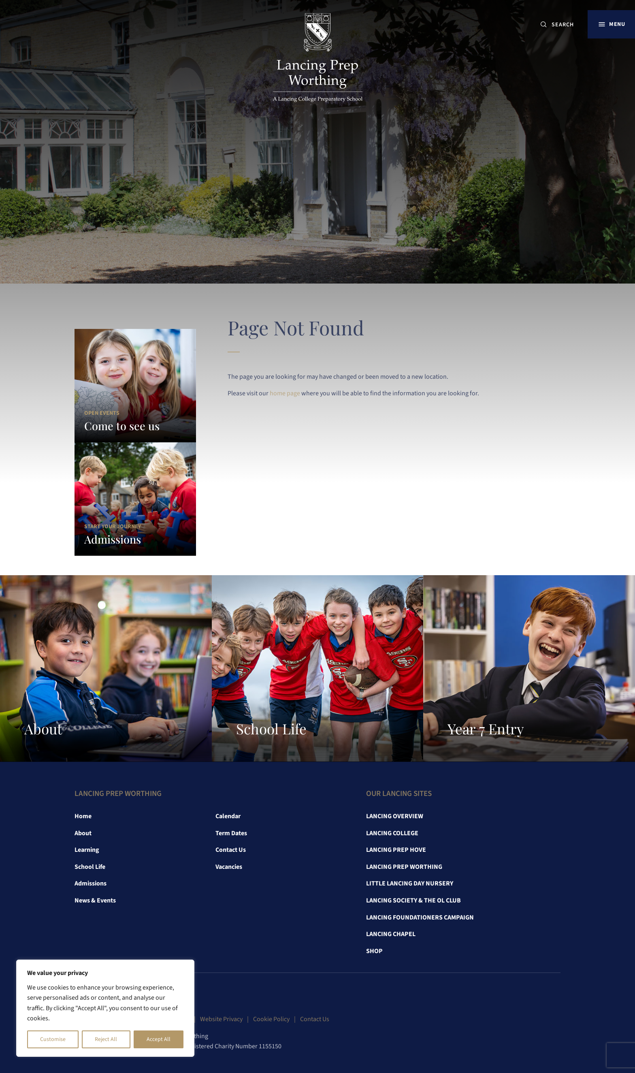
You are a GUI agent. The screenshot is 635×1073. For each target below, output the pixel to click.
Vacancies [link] (228, 866)
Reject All (106, 1039)
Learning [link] (87, 849)
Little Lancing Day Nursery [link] (409, 883)
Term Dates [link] (231, 833)
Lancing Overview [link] (394, 816)
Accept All (158, 1039)
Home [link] (83, 816)
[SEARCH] (566, 24)
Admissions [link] (91, 883)
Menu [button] (617, 24)
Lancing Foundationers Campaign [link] (420, 917)
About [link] (83, 833)
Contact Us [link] (230, 849)
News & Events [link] (95, 900)
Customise (53, 1039)
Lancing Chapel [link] (391, 934)
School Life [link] (90, 866)
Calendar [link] (228, 816)
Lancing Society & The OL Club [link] (413, 900)
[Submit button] (544, 24)
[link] (317, 59)
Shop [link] (374, 951)
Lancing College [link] (392, 833)
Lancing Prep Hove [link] (396, 849)
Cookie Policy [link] (271, 1019)
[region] (105, 1008)
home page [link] (285, 393)
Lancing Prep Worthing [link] (404, 866)
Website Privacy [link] (221, 1019)
